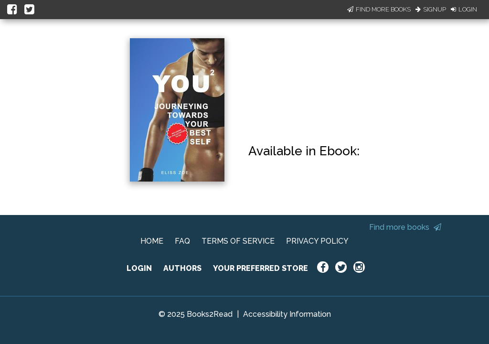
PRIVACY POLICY (317, 241)
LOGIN (139, 268)
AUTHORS (182, 268)
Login (464, 9)
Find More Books (379, 9)
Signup (430, 9)
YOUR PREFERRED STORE (260, 268)
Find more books (405, 227)
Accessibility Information (287, 314)
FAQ (182, 241)
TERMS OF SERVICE (238, 241)
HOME (151, 241)
